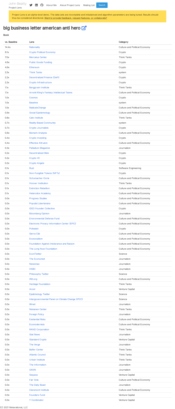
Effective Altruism (38, 143)
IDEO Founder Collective (42, 208)
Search (102, 5)
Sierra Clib (34, 233)
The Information (37, 364)
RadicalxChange (37, 107)
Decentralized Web (39, 153)
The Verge (34, 344)
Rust (31, 168)
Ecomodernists (37, 324)
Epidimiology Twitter (39, 294)
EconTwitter (35, 253)
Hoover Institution (38, 183)
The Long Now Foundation (43, 248)
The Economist (37, 258)
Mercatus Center (38, 57)
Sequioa (33, 374)
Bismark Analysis (38, 132)
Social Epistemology (39, 112)
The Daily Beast (37, 385)
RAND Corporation (39, 329)
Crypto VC (34, 158)
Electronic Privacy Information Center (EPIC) (52, 223)
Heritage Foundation (39, 284)
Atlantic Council (37, 354)
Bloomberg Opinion (39, 213)
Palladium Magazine (39, 148)
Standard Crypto (37, 339)
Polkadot (33, 228)
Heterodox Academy (40, 193)
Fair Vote (34, 379)
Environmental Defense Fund (44, 218)
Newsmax (34, 264)
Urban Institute (37, 359)
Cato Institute (36, 117)
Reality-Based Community (42, 122)
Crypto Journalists (39, 127)
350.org (33, 279)
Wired (32, 304)
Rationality (34, 47)
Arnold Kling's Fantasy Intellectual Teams (50, 92)
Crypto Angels (36, 163)
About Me (51, 5)
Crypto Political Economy (42, 52)
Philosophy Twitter (39, 274)
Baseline (33, 102)
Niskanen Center (38, 309)
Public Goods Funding (40, 62)
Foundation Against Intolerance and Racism (51, 243)
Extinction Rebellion (39, 188)
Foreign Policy (36, 314)
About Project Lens (70, 5)
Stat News (34, 334)
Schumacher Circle (39, 178)
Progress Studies (38, 198)
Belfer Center (36, 349)
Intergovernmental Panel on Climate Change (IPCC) (56, 299)
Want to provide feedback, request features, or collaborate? (75, 18)
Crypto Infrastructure (40, 82)
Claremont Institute (39, 390)
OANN (32, 369)
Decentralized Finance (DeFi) (44, 77)
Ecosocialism (36, 238)
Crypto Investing (37, 138)
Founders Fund (37, 395)
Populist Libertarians (39, 203)
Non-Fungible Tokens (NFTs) (44, 173)
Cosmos (33, 97)
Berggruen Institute (39, 87)
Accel (32, 289)
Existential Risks (37, 319)
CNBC (32, 269)
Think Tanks (35, 72)
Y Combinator (36, 400)
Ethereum (34, 67)
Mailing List (89, 5)
